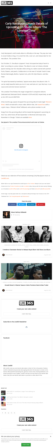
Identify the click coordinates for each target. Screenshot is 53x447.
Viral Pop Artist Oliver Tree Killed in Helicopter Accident (20, 397)
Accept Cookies (26, 444)
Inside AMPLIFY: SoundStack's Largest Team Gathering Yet (21, 391)
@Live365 (37, 189)
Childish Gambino (17, 282)
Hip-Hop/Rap (47, 282)
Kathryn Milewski (20, 212)
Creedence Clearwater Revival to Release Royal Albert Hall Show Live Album (26, 250)
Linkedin (31, 204)
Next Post (26, 261)
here (30, 117)
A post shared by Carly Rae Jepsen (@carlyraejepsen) (21, 169)
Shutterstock (25, 196)
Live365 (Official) (13, 189)
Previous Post (26, 224)
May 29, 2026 (9, 404)
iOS (28, 183)
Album (25, 18)
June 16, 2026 (9, 393)
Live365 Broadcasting (24, 189)
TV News (25, 282)
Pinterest (41, 204)
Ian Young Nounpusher (15, 196)
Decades (46, 245)
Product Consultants (15, 186)
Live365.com (5, 178)
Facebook (12, 204)
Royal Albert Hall (27, 245)
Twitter (21, 204)
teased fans (41, 104)
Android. (33, 183)
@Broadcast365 (46, 189)
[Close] (50, 436)
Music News (30, 18)
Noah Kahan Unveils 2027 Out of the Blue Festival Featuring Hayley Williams (25, 402)
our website (26, 186)
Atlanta (30, 282)
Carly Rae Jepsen (17, 18)
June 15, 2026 (9, 399)
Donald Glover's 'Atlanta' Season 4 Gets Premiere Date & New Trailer (26, 285)
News (35, 18)
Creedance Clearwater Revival (13, 245)
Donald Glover (7, 282)
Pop (39, 18)
